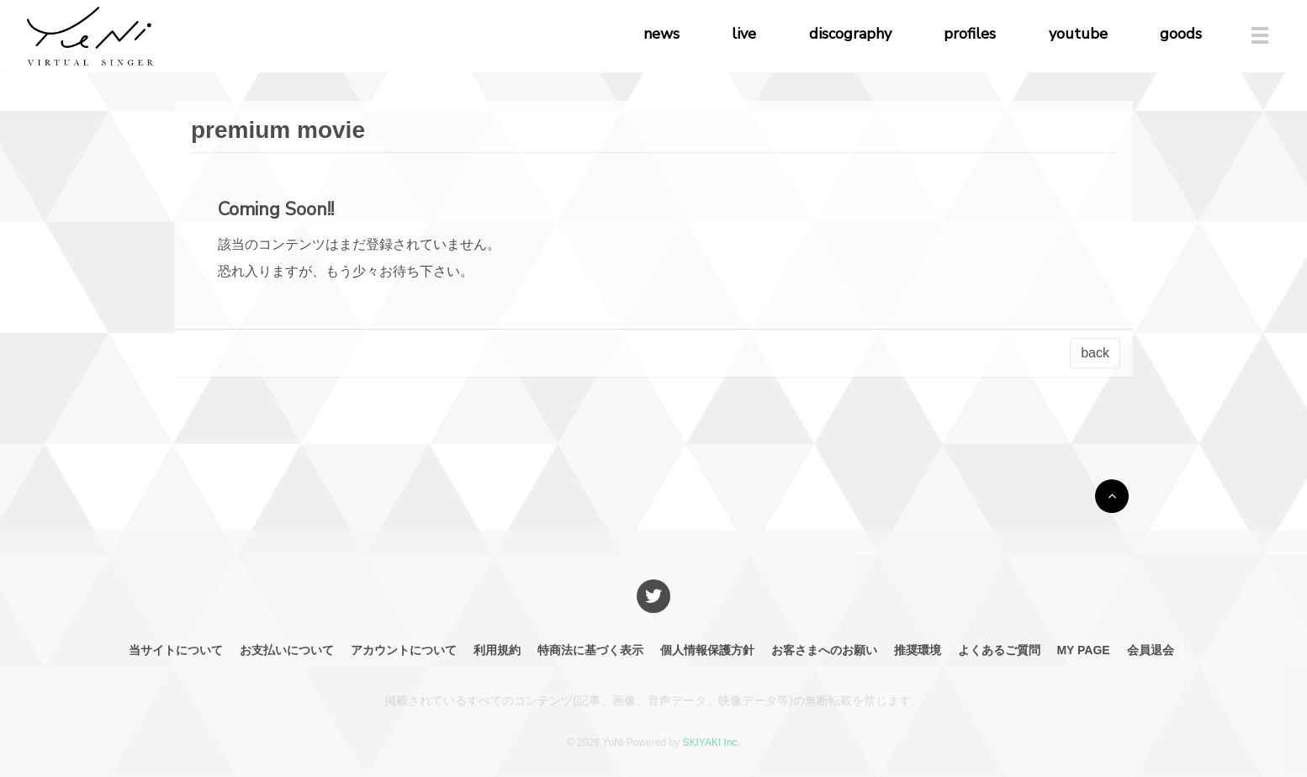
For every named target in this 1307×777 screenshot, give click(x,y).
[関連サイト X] (653, 596)
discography (850, 34)
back (1095, 353)
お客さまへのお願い (824, 650)
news (661, 34)
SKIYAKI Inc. (710, 742)
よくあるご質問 (999, 650)
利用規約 (497, 650)
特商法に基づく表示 (590, 650)
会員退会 (1150, 650)
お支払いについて (287, 650)
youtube (1078, 34)
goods (1181, 34)
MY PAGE (1082, 650)
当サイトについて (176, 650)
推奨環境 (917, 650)
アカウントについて (404, 650)
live (744, 34)
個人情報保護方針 (707, 650)
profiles (970, 34)
